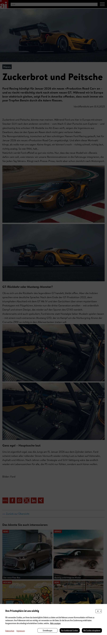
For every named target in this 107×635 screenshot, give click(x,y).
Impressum (21, 630)
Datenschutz (9, 630)
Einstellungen (47, 630)
